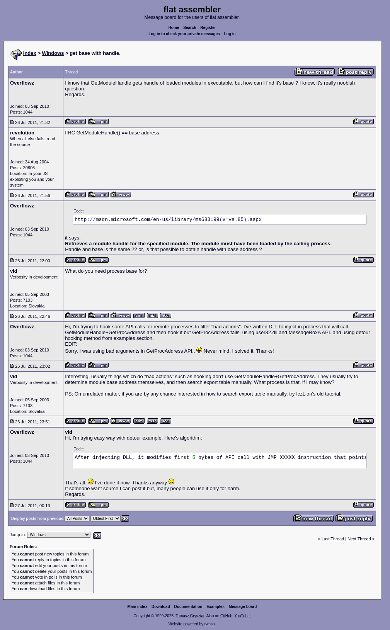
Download (161, 607)
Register (208, 27)
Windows (53, 53)
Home (174, 27)
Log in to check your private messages (184, 34)
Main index (138, 607)
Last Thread (333, 539)
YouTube (241, 616)
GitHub (226, 616)
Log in (230, 34)
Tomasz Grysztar (189, 616)
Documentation (188, 607)
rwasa (209, 624)
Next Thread (359, 539)
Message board (243, 607)
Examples (215, 607)
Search (189, 27)
